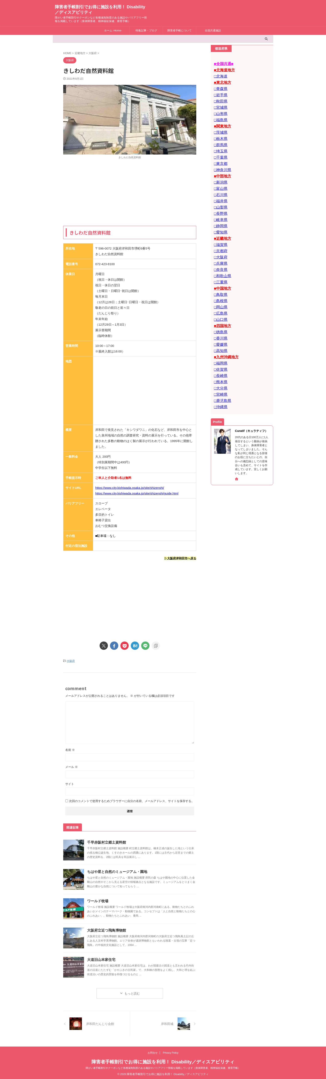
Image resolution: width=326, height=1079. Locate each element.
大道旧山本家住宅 (100, 958)
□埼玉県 (219, 142)
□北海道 (219, 75)
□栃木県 (219, 131)
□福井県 (219, 187)
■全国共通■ (222, 63)
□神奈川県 (221, 159)
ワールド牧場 (97, 900)
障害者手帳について (179, 30)
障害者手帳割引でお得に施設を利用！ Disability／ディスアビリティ (163, 1060)
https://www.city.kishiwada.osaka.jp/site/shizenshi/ (129, 487)
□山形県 (219, 108)
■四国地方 (221, 299)
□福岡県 (219, 333)
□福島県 (219, 114)
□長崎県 (219, 344)
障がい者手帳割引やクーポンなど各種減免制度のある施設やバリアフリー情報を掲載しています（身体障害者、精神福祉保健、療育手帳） (163, 1066)
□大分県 (219, 355)
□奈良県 (219, 249)
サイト (69, 783)
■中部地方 (221, 164)
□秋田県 (219, 97)
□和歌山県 (221, 254)
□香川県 (219, 310)
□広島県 (219, 288)
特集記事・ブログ (146, 30)
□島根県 (219, 277)
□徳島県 (219, 305)
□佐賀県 (219, 338)
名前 (70, 748)
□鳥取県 (219, 271)
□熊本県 (219, 350)
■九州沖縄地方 (224, 327)
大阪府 (71, 660)
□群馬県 (219, 136)
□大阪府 (219, 237)
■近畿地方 (221, 220)
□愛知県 (219, 215)
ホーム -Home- (113, 30)
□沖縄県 (219, 372)
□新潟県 (219, 170)
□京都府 (219, 232)
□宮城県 (219, 103)
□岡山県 (219, 282)
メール (71, 766)
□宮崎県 (219, 361)
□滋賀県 (219, 226)
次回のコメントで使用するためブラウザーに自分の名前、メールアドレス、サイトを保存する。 (131, 800)
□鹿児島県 (221, 366)
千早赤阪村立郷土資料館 (105, 841)
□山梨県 (219, 192)
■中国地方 (221, 265)
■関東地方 (221, 119)
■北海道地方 (222, 69)
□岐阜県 (219, 204)
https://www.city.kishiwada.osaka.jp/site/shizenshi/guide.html (136, 493)
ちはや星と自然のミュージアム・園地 (115, 871)
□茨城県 (219, 125)
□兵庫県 (219, 243)
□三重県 (219, 260)
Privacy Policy (170, 1051)
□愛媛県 (219, 316)
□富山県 (219, 176)
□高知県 (219, 322)
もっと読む (132, 992)
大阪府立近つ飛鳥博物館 (105, 929)
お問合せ (153, 1051)
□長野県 (219, 198)
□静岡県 (219, 209)
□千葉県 (219, 148)
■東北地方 (221, 80)
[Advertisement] (129, 192)
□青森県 (219, 86)
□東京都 (219, 153)
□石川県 (219, 181)
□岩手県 (219, 91)
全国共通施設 (213, 30)
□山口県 (219, 293)
